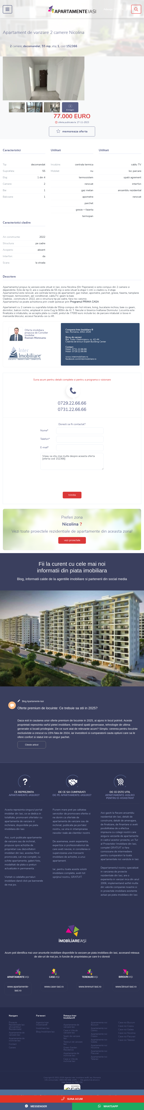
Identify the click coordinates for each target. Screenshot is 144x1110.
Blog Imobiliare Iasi (45, 1032)
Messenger (36, 1106)
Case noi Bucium (126, 1022)
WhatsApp (108, 1106)
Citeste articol (31, 744)
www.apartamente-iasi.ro (18, 988)
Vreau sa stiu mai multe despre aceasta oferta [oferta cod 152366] (72, 461)
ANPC (74, 1080)
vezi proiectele (72, 540)
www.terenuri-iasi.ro (90, 986)
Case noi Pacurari (126, 1036)
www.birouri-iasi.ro (125, 986)
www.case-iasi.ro (54, 986)
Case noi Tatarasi (126, 1040)
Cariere (12, 1047)
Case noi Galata (126, 1029)
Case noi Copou (126, 1026)
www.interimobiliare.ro (76, 357)
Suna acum (72, 1098)
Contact (13, 1044)
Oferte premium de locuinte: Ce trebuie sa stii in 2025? (57, 708)
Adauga (113, 9)
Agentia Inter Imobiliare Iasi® (77, 1078)
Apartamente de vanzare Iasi (16, 1034)
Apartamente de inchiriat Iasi (16, 1039)
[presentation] (72, 480)
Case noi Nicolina (126, 1033)
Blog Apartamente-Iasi (33, 701)
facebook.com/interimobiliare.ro (80, 359)
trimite (72, 495)
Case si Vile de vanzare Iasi (70, 1031)
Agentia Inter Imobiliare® (42, 1023)
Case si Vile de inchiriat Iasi (70, 1060)
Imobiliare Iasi (42, 1028)
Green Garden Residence (70, 1048)
